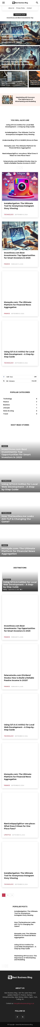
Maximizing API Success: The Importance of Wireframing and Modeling (25, 99)
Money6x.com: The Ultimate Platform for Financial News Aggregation (17, 304)
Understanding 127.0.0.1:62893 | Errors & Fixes (20, 140)
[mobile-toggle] (3, 2)
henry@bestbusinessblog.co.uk (24, 1003)
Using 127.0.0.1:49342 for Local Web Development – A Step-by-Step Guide (19, 354)
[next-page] (21, 167)
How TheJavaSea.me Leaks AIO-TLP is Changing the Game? (24, 924)
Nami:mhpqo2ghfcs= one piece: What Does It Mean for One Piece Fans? (19, 826)
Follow (34, 381)
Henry (5, 589)
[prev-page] (18, 167)
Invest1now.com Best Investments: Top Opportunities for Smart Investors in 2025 (19, 255)
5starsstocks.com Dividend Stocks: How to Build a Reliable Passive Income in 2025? (20, 162)
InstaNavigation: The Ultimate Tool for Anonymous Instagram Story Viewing (19, 206)
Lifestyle (7, 835)
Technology (9, 214)
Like (35, 376)
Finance (7, 264)
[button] (37, 2)
